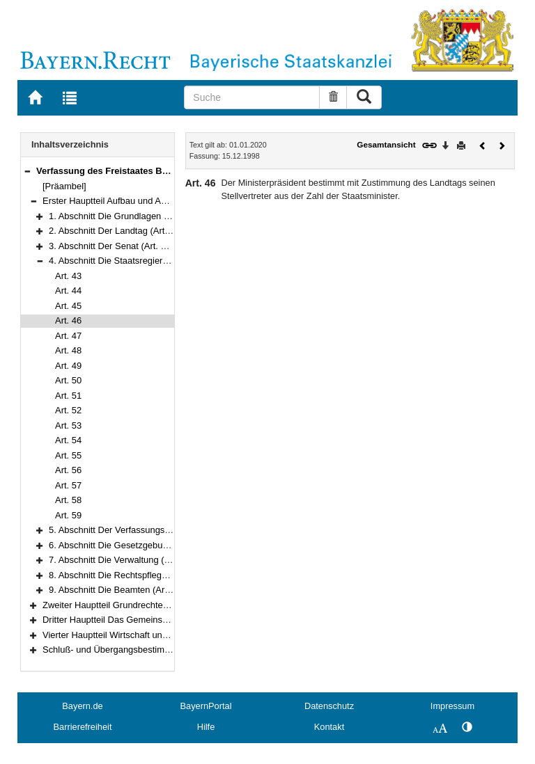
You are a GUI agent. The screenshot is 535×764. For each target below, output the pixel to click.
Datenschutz (329, 706)
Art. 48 (68, 350)
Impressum (452, 706)
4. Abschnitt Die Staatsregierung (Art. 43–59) (138, 260)
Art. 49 (68, 365)
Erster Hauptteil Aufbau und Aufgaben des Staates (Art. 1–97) (165, 201)
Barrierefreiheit (83, 727)
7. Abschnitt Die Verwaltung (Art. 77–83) (129, 560)
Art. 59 (68, 515)
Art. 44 (68, 290)
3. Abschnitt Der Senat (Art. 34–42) (119, 246)
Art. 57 (68, 485)
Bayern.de (82, 706)
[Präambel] (64, 186)
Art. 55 (68, 455)
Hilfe (206, 727)
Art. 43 (68, 276)
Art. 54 (68, 440)
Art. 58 (68, 500)
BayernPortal (206, 706)
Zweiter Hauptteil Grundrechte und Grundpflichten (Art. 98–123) (169, 605)
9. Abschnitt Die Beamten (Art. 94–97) (124, 589)
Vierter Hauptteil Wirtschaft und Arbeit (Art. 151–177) (147, 635)
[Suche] (252, 97)
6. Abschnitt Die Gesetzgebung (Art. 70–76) (136, 545)
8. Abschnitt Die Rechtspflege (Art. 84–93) (133, 575)
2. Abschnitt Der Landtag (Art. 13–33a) (126, 230)
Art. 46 (68, 320)
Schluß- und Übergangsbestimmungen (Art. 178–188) (149, 649)
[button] (27, 171)
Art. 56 (68, 470)
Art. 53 (68, 425)
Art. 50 (68, 380)
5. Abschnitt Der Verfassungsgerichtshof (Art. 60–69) (154, 530)
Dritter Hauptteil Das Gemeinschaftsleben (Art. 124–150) (155, 619)
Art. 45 (68, 306)
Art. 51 (68, 395)
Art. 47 (68, 336)
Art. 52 (68, 410)
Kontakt (329, 727)
